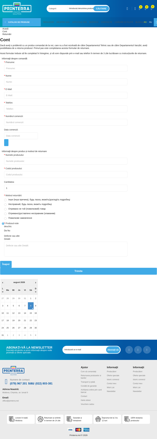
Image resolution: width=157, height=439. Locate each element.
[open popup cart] (151, 8)
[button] (94, 21)
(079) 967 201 (21, 381)
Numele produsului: (15, 153)
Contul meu (111, 382)
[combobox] (58, 8)
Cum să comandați (88, 370)
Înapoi (6, 262)
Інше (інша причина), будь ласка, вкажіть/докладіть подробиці (37, 198)
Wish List (110, 386)
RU (145, 21)
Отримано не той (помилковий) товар (25, 207)
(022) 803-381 (52, 381)
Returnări (6, 32)
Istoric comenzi (113, 378)
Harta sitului (85, 398)
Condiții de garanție (89, 384)
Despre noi (61, 21)
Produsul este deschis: (11, 223)
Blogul (132, 21)
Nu (8, 228)
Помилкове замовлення (18, 216)
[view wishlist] (145, 8)
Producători (111, 370)
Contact (84, 394)
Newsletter (111, 390)
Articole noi (76, 21)
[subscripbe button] (112, 347)
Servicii (90, 21)
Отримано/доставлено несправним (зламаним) (29, 211)
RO (139, 21)
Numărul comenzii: (14, 114)
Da (5, 228)
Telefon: (9, 101)
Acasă (5, 27)
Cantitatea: (9, 180)
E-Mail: (9, 87)
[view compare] (139, 8)
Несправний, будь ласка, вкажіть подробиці (28, 202)
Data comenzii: (11, 128)
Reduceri (48, 21)
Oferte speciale (113, 374)
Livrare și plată (117, 21)
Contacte (102, 21)
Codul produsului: (14, 166)
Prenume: (10, 60)
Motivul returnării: (14, 193)
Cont (4, 29)
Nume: (9, 74)
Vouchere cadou (87, 402)
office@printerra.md (10, 398)
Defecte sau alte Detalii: (12, 235)
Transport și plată (88, 380)
